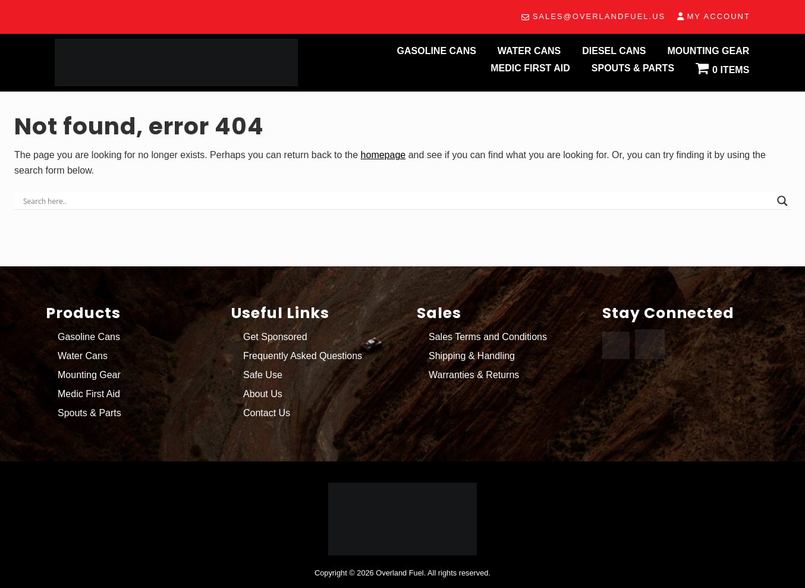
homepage (383, 155)
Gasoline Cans (89, 337)
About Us (262, 394)
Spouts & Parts (89, 413)
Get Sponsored (275, 337)
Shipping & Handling (472, 356)
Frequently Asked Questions (302, 356)
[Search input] (397, 201)
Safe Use (262, 375)
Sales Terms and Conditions (488, 337)
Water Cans (83, 356)
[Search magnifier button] (782, 201)
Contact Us (266, 413)
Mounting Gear (89, 375)
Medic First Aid (89, 394)
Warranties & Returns (474, 375)
